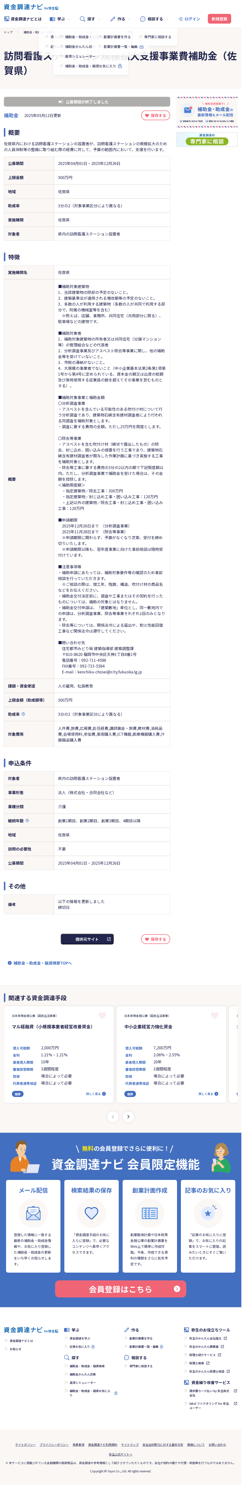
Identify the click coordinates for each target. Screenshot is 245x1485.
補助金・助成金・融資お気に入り (90, 1393)
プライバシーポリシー (54, 1444)
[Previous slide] (113, 1117)
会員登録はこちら (134, 1289)
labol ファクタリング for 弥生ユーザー (209, 1405)
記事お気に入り (80, 1346)
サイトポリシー (25, 1444)
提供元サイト (87, 939)
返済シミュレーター (83, 1382)
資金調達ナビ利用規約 (102, 1444)
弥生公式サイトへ (120, 1454)
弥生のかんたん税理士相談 (206, 1371)
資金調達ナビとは (23, 19)
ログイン (192, 19)
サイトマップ (130, 1444)
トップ (8, 32)
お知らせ (15, 1349)
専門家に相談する (141, 1366)
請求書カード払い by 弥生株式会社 (209, 1393)
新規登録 (219, 19)
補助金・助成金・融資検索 (41, 32)
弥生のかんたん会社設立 (205, 1338)
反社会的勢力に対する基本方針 (163, 1444)
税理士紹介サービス (202, 1355)
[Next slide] (128, 1117)
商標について (196, 1444)
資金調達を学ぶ (80, 1338)
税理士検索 (196, 1363)
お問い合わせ (217, 1444)
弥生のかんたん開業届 (204, 1346)
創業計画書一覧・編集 (144, 1346)
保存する (158, 115)
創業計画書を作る (141, 1338)
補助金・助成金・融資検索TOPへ (43, 963)
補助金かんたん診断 (83, 1374)
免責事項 (78, 1444)
